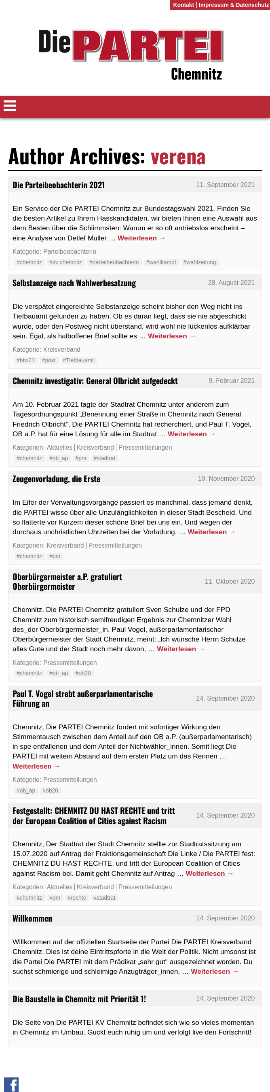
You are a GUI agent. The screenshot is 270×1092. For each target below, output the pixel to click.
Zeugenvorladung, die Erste (56, 478)
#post (49, 360)
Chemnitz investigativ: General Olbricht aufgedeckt (95, 380)
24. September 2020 (225, 698)
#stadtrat (104, 458)
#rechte (77, 897)
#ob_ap (58, 458)
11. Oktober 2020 (230, 581)
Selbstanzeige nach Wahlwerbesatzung (74, 282)
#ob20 (83, 673)
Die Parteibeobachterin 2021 (59, 184)
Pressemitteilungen (145, 447)
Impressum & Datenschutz (234, 5)
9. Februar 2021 (232, 380)
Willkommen (32, 918)
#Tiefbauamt (78, 360)
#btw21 (26, 360)
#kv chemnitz (65, 262)
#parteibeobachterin (114, 262)
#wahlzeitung (200, 262)
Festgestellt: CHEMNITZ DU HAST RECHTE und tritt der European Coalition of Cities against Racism (94, 815)
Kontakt (183, 5)
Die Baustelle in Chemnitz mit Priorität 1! (79, 998)
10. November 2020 (226, 478)
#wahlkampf (161, 262)
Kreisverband (61, 349)
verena (178, 155)
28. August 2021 (231, 282)
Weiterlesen (142, 238)
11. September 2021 (225, 184)
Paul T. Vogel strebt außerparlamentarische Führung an (83, 698)
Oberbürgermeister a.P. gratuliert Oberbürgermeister (67, 581)
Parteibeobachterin (69, 251)
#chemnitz (29, 262)
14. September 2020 (225, 815)
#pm (80, 458)
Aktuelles (59, 447)
